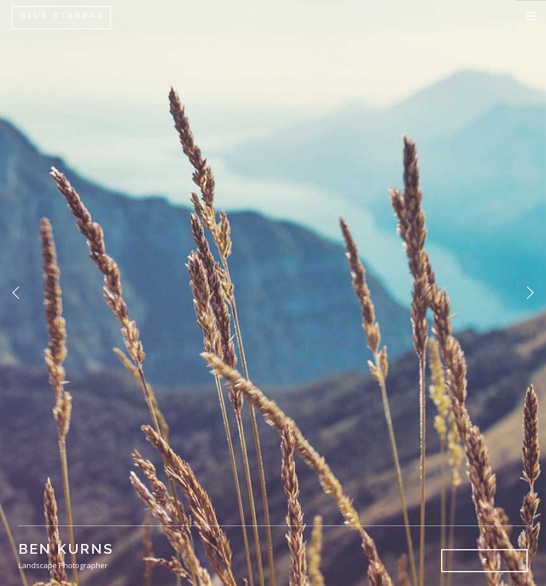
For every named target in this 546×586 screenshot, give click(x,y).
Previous (16, 293)
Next (530, 293)
